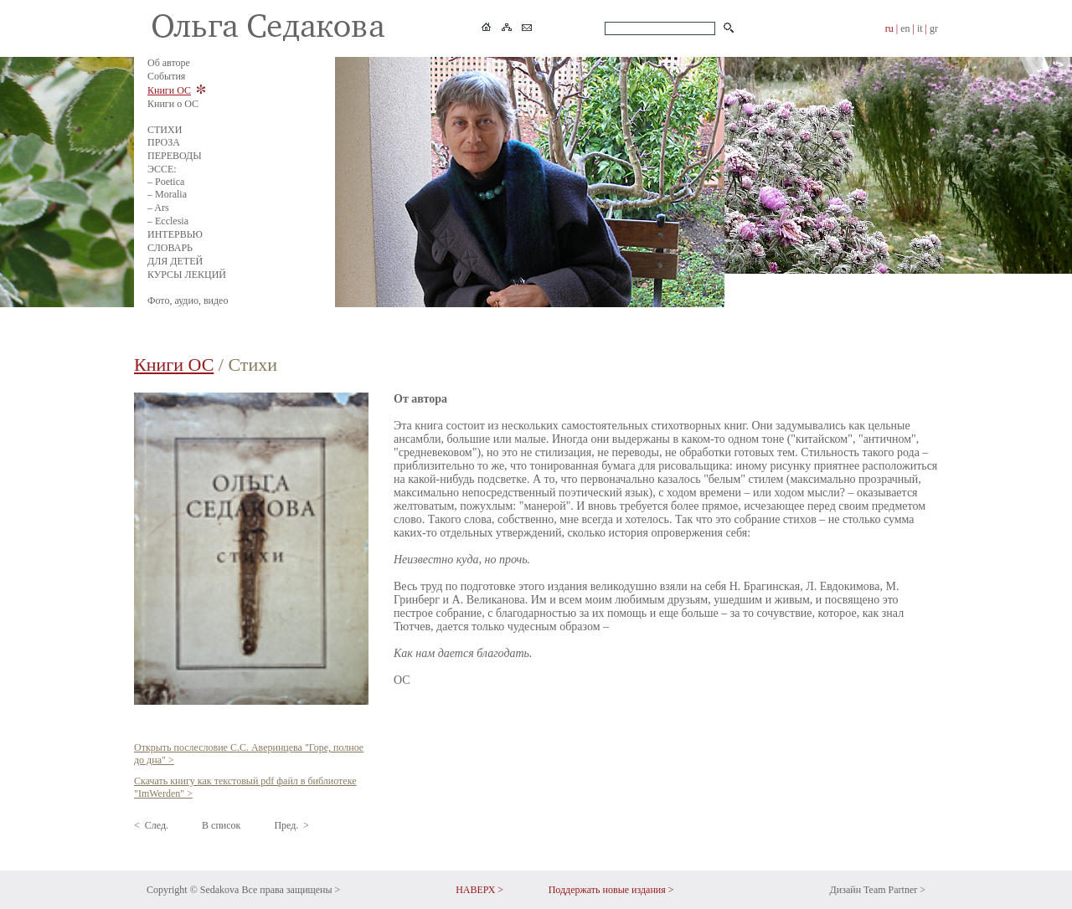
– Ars (158, 207)
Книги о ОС (172, 104)
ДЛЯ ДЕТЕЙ (175, 261)
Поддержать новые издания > (611, 890)
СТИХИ (164, 130)
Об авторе (168, 63)
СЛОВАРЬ (170, 248)
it (920, 28)
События (166, 76)
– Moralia (167, 194)
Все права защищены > (290, 890)
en (905, 28)
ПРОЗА (163, 142)
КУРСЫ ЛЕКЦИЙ (186, 274)
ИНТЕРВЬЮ (175, 234)
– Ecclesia (167, 221)
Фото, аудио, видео (187, 300)
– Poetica (165, 181)
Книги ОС (169, 90)
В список (221, 825)
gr (934, 28)
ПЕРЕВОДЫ (174, 156)
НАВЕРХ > (479, 890)
